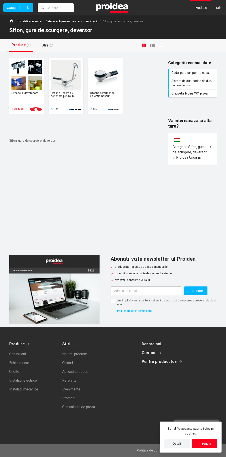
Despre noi (151, 344)
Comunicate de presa (78, 407)
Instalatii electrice (23, 380)
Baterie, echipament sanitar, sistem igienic (72, 21)
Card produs (26, 86)
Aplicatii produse (75, 372)
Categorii (13, 7)
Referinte (69, 380)
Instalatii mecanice (29, 21)
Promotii (68, 398)
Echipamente (19, 363)
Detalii (177, 444)
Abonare (196, 291)
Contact (149, 352)
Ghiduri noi (70, 363)
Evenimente (71, 389)
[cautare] (56, 7)
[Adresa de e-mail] (146, 290)
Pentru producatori (159, 361)
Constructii (17, 354)
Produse (17, 344)
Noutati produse (74, 354)
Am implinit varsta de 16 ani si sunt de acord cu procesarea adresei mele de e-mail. (166, 302)
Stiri (66, 344)
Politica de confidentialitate (134, 310)
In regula (205, 444)
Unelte (14, 372)
